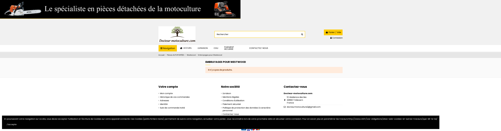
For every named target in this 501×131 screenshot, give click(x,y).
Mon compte (166, 93)
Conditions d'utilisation (233, 100)
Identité (164, 104)
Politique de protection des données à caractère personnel (246, 109)
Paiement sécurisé (232, 104)
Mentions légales (231, 97)
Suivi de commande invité (172, 107)
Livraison (227, 93)
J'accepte (12, 124)
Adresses (164, 100)
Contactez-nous (231, 114)
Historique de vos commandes (175, 97)
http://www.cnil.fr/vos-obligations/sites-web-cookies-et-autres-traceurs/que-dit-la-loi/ (392, 118)
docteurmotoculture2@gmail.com (304, 106)
